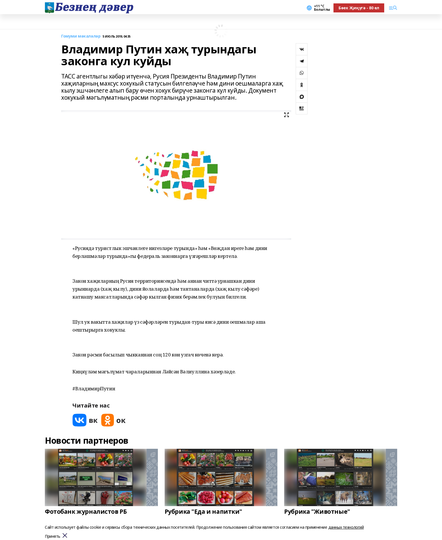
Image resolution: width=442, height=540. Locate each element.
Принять (52, 536)
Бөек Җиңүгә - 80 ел (359, 7)
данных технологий (346, 527)
